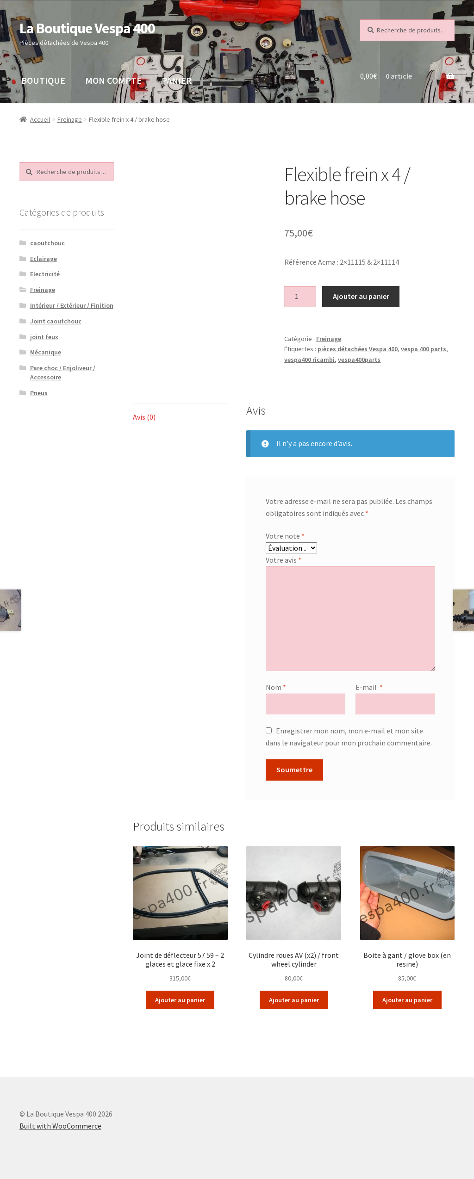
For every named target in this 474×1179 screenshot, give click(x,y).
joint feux (44, 337)
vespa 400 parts (423, 349)
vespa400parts (359, 359)
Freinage (69, 119)
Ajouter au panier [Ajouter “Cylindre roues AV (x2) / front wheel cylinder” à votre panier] (294, 1000)
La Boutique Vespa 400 (87, 28)
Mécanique (45, 352)
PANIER (177, 80)
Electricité (45, 274)
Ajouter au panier (361, 296)
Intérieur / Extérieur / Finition (71, 305)
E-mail (369, 687)
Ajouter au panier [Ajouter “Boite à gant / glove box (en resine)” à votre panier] (407, 1000)
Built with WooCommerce (60, 1125)
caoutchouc (47, 243)
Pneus (39, 393)
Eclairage (43, 258)
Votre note (285, 535)
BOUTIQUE (43, 80)
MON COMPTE (113, 80)
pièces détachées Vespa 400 (358, 349)
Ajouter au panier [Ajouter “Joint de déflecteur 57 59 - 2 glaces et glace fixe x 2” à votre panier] (180, 1000)
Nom (276, 687)
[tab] (180, 417)
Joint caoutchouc (55, 321)
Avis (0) (144, 417)
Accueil (40, 119)
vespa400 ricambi (309, 359)
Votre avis (283, 560)
